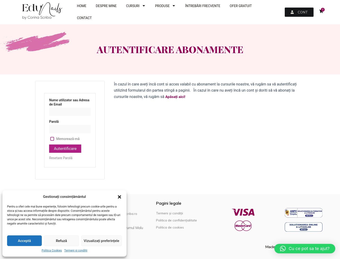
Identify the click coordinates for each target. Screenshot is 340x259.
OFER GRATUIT (241, 6)
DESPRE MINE (106, 6)
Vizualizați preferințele (101, 241)
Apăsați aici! (175, 96)
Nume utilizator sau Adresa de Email (69, 102)
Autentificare (66, 148)
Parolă (54, 121)
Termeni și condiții (75, 250)
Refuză (61, 241)
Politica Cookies (52, 250)
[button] (119, 197)
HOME (81, 6)
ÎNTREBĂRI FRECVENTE (202, 6)
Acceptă (24, 241)
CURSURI (136, 6)
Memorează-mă (68, 139)
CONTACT (84, 18)
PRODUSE (165, 6)
